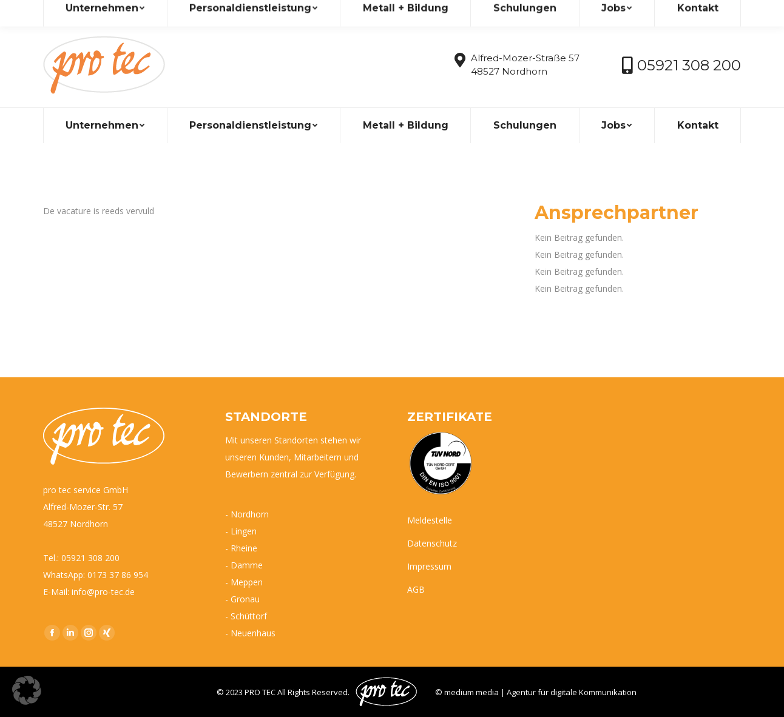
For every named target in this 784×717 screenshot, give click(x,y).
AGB (416, 589)
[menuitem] (105, 125)
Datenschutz (432, 543)
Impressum (429, 566)
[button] (26, 690)
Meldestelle (429, 520)
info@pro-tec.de (83, 11)
